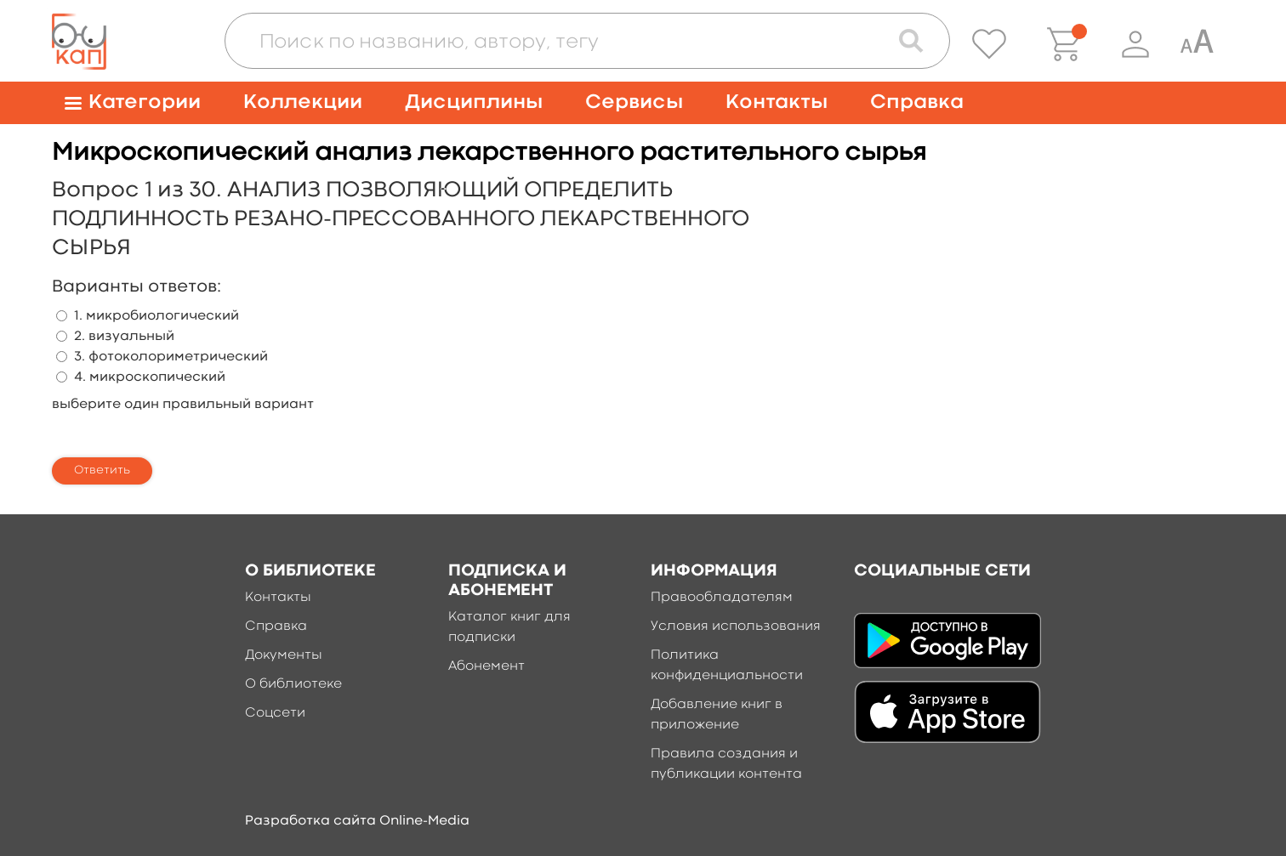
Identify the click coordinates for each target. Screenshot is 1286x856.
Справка (917, 102)
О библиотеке (293, 684)
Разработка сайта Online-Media (357, 821)
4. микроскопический (149, 377)
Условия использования (736, 626)
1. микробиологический (156, 316)
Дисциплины (474, 102)
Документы (283, 655)
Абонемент (486, 666)
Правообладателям (722, 598)
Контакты (777, 102)
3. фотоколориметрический (171, 357)
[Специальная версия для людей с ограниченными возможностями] (1197, 44)
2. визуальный (124, 337)
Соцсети (275, 713)
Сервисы (634, 102)
